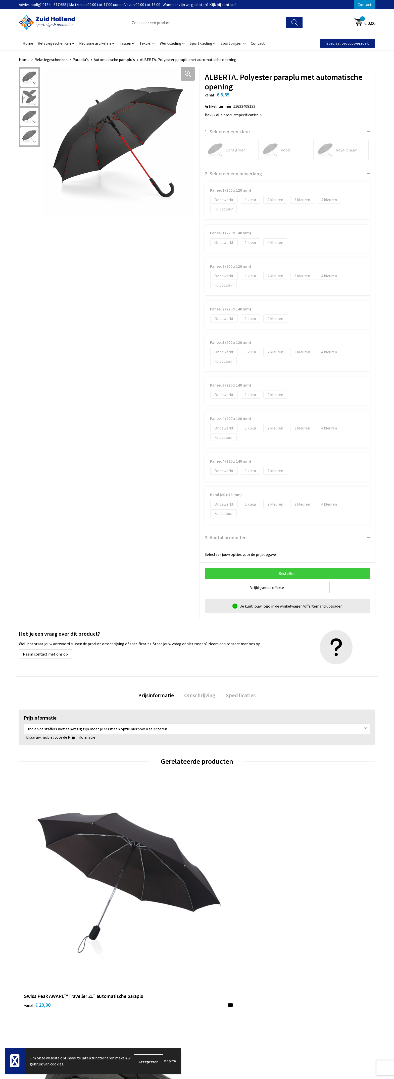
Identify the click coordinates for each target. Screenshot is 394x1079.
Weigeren (170, 1061)
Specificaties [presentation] (238, 695)
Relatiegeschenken (51, 59)
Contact (365, 4)
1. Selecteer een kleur (227, 131)
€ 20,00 (37, 883)
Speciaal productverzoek (347, 43)
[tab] (159, 696)
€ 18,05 (215, 883)
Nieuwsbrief (168, 970)
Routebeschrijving (173, 985)
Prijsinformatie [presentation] (159, 695)
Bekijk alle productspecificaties (233, 114)
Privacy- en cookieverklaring (314, 970)
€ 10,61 (126, 883)
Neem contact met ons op (45, 654)
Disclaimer (299, 977)
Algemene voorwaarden (310, 962)
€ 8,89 (303, 876)
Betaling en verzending (178, 977)
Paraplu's (81, 59)
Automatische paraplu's (114, 59)
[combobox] (206, 22)
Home (24, 59)
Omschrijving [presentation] (199, 695)
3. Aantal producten (226, 537)
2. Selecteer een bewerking (233, 173)
